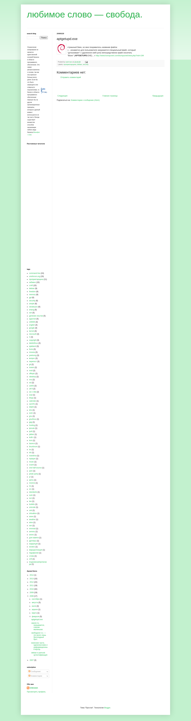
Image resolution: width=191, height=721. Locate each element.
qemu (31, 480)
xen (30, 526)
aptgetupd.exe (37, 619)
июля (34, 606)
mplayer (32, 459)
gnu (30, 416)
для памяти (34, 538)
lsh (30, 453)
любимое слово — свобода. (85, 14)
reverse (32, 483)
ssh (30, 313)
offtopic (32, 373)
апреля (35, 609)
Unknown (34, 688)
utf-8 (31, 389)
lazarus (32, 443)
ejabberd (32, 346)
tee (30, 501)
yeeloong (32, 355)
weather (32, 519)
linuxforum (33, 447)
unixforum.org (34, 276)
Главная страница (110, 96)
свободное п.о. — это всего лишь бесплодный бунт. (38, 636)
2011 (32, 585)
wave (31, 516)
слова (31, 556)
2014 (32, 575)
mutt (31, 371)
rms (30, 380)
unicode (32, 507)
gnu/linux (32, 419)
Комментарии (35, 676)
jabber (31, 434)
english (32, 325)
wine (31, 522)
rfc (30, 486)
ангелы (32, 532)
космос (32, 547)
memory (32, 294)
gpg (30, 422)
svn (30, 498)
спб (30, 559)
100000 (32, 322)
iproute (32, 428)
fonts (31, 349)
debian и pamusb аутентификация (39, 654)
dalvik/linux (33, 343)
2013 (32, 579)
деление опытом (36, 316)
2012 (32, 582)
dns (30, 410)
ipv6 (30, 431)
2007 (32, 660)
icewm (31, 367)
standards (33, 492)
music (31, 462)
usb (30, 510)
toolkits (32, 504)
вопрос (32, 358)
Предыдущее (158, 96)
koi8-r (31, 437)
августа (35, 602)
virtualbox (33, 513)
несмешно (33, 307)
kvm (30, 440)
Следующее (62, 96)
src (30, 489)
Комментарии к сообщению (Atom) (85, 100)
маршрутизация (35, 550)
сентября (36, 599)
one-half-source (35, 468)
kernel (31, 331)
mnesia (32, 352)
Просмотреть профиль (36, 692)
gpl (30, 297)
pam (31, 471)
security (85, 64)
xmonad (32, 529)
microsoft (32, 334)
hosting (32, 425)
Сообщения (34, 671)
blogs (31, 398)
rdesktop (32, 377)
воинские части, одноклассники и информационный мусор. (39, 646)
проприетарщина (70, 64)
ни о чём (32, 392)
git (30, 364)
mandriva (32, 456)
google (31, 328)
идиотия (32, 319)
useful (31, 386)
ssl (30, 383)
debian (79, 64)
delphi (31, 407)
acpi (30, 395)
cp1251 (32, 404)
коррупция (33, 544)
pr (30, 477)
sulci (31, 495)
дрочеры (32, 541)
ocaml (31, 465)
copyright (32, 340)
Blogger (107, 708)
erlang (31, 310)
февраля (36, 616)
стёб (31, 285)
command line (34, 273)
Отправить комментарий (70, 77)
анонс (31, 535)
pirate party (33, 474)
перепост (33, 361)
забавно (32, 282)
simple (31, 304)
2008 (32, 596)
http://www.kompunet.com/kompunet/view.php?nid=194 (120, 55)
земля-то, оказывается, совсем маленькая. (37, 626)
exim (31, 413)
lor (30, 450)
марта (34, 613)
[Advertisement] (110, 86)
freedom (32, 292)
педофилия (33, 553)
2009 (32, 592)
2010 (32, 589)
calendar (32, 401)
